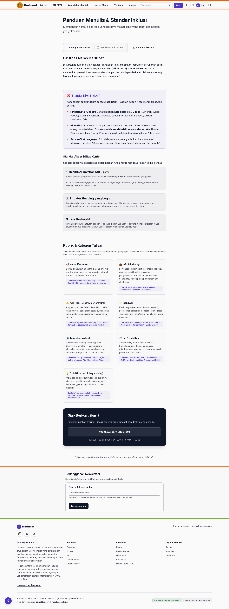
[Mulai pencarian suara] (169, 5)
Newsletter (121, 555)
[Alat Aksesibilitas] (8, 600)
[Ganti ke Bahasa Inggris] (198, 5)
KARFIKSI (57, 5)
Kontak (132, 5)
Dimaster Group (77, 598)
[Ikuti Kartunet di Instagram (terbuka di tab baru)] (19, 534)
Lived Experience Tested (197, 600)
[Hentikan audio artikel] (110, 47)
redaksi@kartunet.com (114, 431)
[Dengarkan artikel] (78, 47)
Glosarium (121, 559)
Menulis (120, 547)
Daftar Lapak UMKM (125, 563)
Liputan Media (101, 5)
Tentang (118, 5)
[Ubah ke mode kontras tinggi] (209, 5)
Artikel (43, 5)
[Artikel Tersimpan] (187, 5)
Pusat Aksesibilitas (60, 602)
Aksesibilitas (172, 555)
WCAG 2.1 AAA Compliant (167, 600)
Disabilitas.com (42, 602)
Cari (178, 5)
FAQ (69, 555)
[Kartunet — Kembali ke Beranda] (27, 5)
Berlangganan (78, 506)
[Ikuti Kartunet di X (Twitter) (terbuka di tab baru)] (34, 534)
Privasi (169, 547)
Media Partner (123, 551)
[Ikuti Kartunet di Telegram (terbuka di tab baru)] (27, 534)
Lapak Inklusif (73, 563)
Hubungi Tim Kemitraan (29, 585)
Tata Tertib (171, 551)
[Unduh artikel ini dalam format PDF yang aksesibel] (143, 47)
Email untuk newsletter (80, 487)
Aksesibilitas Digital (78, 5)
